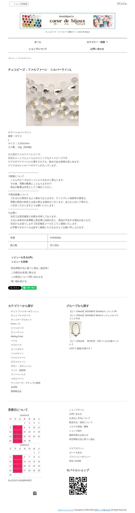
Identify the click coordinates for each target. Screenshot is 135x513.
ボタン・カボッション (21, 366)
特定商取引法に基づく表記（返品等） (30, 268)
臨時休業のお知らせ (78, 435)
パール (14, 340)
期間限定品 (16, 391)
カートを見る (75, 452)
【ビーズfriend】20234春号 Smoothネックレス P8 (93, 311)
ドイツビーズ (17, 328)
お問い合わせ (97, 49)
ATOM (78, 461)
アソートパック (18, 374)
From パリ (16, 324)
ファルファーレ (24, 58)
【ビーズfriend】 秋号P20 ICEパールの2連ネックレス (94, 333)
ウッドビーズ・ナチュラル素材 (25, 383)
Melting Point (17, 336)
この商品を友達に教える (23, 272)
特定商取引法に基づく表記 (82, 439)
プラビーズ (16, 345)
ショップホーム (76, 410)
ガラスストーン (18, 362)
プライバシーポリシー (79, 457)
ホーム (37, 42)
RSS (71, 461)
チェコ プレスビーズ (20, 315)
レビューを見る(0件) (22, 257)
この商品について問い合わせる (27, 277)
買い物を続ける (19, 281)
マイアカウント (76, 448)
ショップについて (38, 49)
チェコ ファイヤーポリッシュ (25, 311)
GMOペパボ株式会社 (102, 510)
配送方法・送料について (80, 422)
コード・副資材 (18, 370)
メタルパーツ (17, 378)
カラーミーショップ (66, 510)
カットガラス (17, 349)
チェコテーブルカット (21, 319)
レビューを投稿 (20, 261)
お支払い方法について (79, 418)
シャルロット (17, 353)
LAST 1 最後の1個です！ (81, 348)
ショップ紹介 (75, 431)
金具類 (14, 387)
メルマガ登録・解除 (78, 426)
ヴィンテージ (17, 332)
